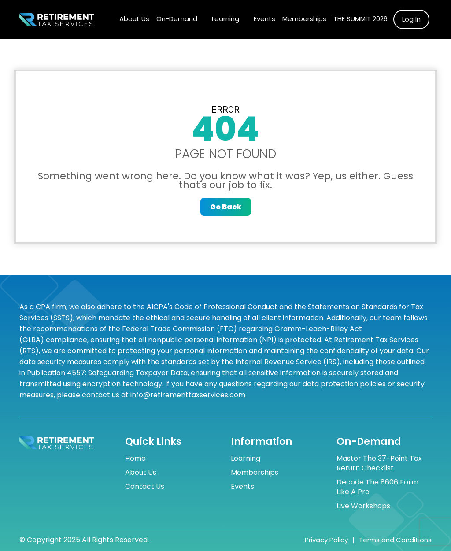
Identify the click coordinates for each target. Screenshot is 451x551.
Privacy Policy (326, 540)
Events (264, 18)
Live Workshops (363, 506)
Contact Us (144, 487)
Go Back (225, 207)
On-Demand (176, 18)
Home (135, 458)
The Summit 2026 (360, 18)
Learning (225, 18)
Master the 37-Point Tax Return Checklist (379, 463)
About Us (134, 18)
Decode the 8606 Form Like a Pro (377, 487)
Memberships (304, 18)
